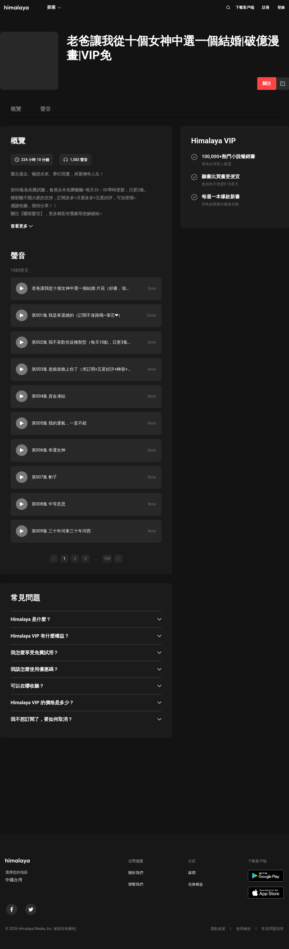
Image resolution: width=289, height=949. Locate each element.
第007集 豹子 (44, 477)
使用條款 (243, 929)
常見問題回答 (272, 929)
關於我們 (135, 872)
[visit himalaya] (16, 8)
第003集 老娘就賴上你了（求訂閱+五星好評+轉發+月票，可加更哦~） (82, 369)
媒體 (192, 872)
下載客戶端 (245, 7)
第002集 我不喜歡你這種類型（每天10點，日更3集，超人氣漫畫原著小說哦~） (82, 342)
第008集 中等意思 (48, 503)
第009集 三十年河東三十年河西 (61, 530)
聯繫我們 (135, 884)
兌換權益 (195, 884)
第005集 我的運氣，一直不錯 (59, 423)
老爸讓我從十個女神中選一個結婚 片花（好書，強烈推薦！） (82, 288)
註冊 (265, 7)
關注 (267, 83)
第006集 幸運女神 (48, 450)
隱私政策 (218, 929)
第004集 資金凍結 (48, 396)
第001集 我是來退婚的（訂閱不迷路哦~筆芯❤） (77, 315)
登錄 (281, 7)
